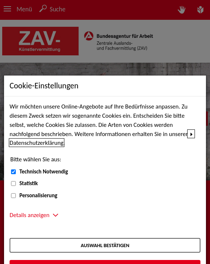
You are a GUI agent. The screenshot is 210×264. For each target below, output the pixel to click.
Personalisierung (38, 195)
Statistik (28, 183)
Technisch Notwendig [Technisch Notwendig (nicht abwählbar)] (43, 171)
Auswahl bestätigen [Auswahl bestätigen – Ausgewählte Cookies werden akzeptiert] (105, 245)
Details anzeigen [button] (29, 215)
